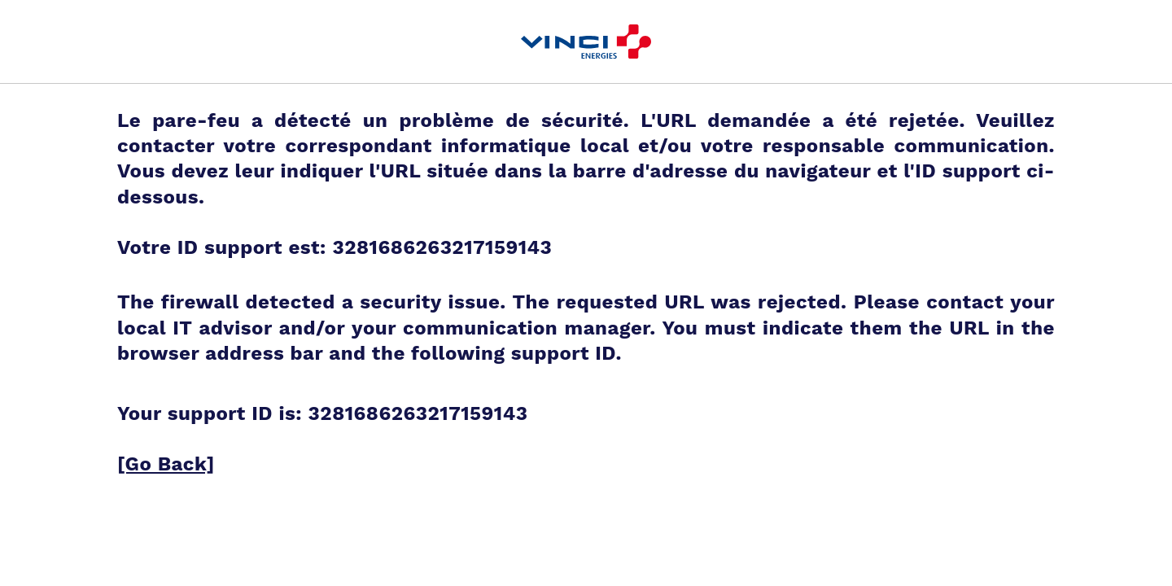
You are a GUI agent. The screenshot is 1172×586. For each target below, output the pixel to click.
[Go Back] (166, 464)
